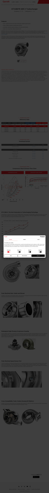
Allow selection (24, 255)
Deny (11, 255)
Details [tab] (24, 239)
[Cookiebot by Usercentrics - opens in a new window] (41, 237)
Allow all (38, 255)
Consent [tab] (10, 239)
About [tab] (38, 239)
